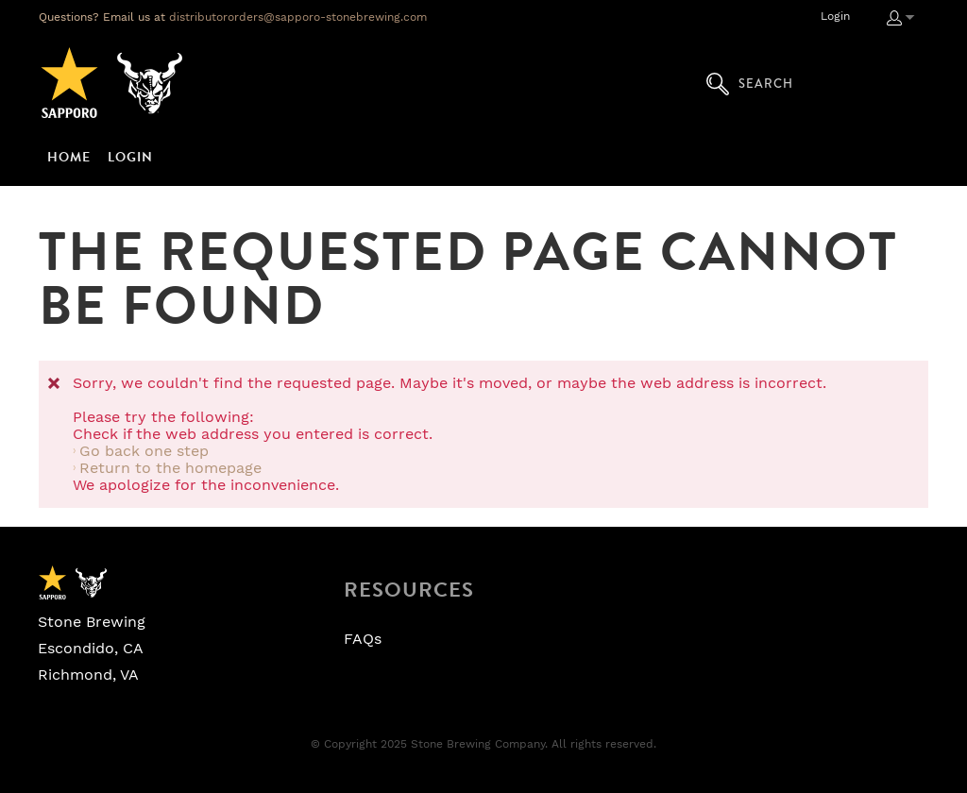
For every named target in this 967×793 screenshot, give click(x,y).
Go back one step (144, 451)
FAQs (363, 639)
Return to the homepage (170, 468)
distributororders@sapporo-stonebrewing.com (298, 17)
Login (835, 16)
